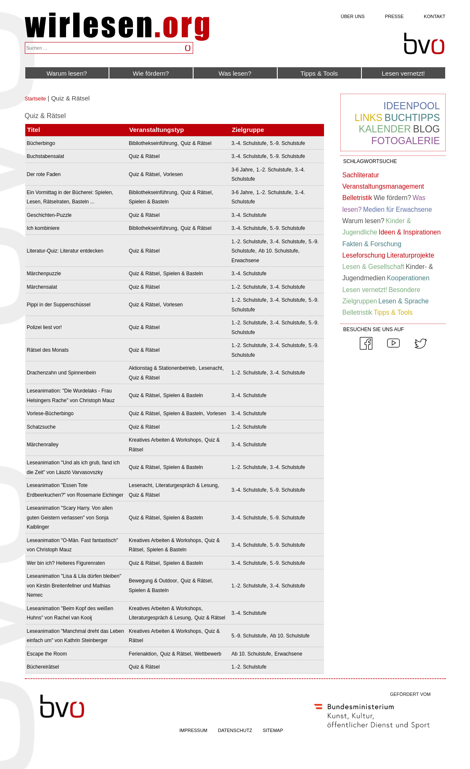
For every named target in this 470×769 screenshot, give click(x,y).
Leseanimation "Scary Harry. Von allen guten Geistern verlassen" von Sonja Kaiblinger (70, 517)
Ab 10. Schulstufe (278, 251)
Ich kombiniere (43, 228)
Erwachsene (245, 260)
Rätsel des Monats (48, 350)
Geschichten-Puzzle (49, 215)
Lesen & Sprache (403, 301)
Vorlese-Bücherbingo (50, 413)
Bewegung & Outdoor (153, 581)
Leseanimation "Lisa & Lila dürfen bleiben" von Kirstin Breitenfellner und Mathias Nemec (74, 585)
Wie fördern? (151, 73)
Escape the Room (47, 654)
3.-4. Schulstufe (248, 143)
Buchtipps (412, 117)
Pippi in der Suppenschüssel (58, 305)
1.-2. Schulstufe (273, 170)
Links (368, 117)
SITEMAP (273, 730)
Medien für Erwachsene (397, 209)
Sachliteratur (361, 175)
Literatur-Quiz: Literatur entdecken (65, 251)
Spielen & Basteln (149, 202)
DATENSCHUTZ (235, 730)
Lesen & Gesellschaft (373, 266)
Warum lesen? (66, 73)
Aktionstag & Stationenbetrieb (162, 368)
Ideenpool (411, 105)
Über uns (353, 16)
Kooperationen (408, 278)
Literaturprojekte (410, 255)
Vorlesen (173, 174)
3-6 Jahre (242, 170)
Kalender (385, 129)
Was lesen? (235, 73)
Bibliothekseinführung (153, 143)
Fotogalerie (405, 140)
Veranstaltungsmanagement (383, 186)
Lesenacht (210, 368)
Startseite (35, 99)
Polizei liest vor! (44, 327)
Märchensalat (42, 287)
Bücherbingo (41, 143)
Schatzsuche (41, 427)
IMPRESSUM (193, 730)
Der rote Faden (44, 174)
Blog (426, 129)
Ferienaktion (143, 654)
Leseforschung (364, 255)
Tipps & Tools (319, 73)
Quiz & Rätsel (196, 143)
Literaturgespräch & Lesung (187, 485)
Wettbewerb (207, 654)
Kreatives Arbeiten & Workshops (165, 440)
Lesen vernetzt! (403, 73)
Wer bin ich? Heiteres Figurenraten (66, 563)
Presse (394, 16)
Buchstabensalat (45, 156)
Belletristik (357, 197)
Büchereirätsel (43, 667)
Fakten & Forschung (372, 244)
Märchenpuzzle (44, 274)
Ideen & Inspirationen (410, 232)
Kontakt (434, 16)
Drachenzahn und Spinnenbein (61, 373)
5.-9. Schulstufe (287, 143)
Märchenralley (42, 445)
